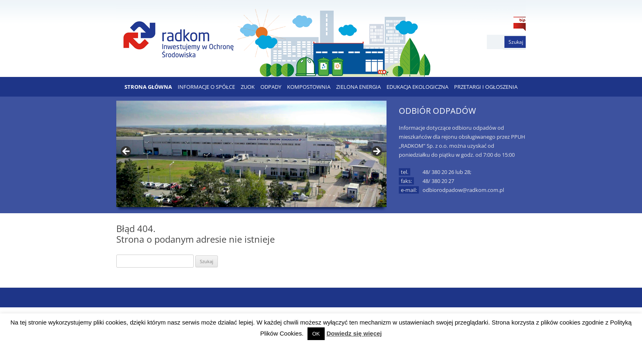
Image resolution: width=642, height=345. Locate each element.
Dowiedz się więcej (354, 333)
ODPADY (270, 86)
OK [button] (316, 334)
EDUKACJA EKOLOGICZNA (417, 86)
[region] (251, 154)
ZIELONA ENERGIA (358, 86)
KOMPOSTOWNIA (308, 86)
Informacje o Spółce (206, 86)
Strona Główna (148, 86)
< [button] (126, 152)
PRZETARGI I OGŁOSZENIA (486, 86)
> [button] (376, 152)
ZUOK (248, 86)
